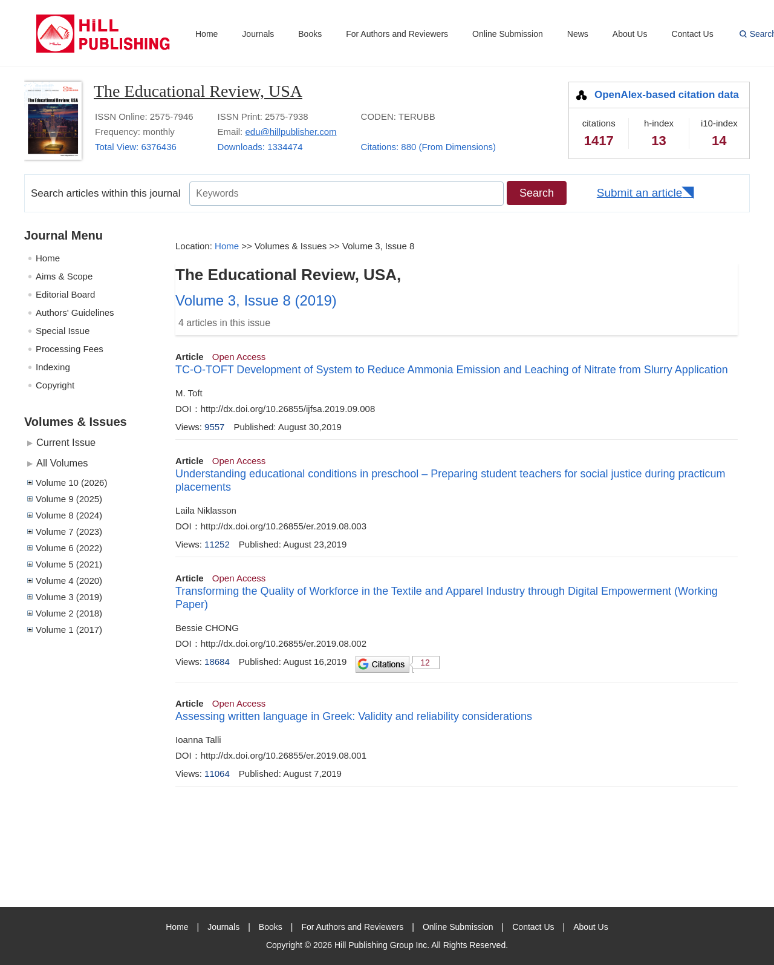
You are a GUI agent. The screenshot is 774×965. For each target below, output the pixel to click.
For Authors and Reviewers (397, 34)
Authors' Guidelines (75, 312)
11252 (217, 544)
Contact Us (692, 34)
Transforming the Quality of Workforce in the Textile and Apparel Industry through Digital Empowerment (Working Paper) (446, 597)
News (577, 34)
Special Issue (62, 330)
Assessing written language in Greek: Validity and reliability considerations (353, 716)
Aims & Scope (64, 276)
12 (425, 662)
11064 (217, 773)
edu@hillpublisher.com (290, 131)
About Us (630, 34)
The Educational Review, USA (198, 91)
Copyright (55, 385)
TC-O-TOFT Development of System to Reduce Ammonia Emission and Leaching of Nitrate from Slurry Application (451, 370)
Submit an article (640, 192)
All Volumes (62, 462)
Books (310, 34)
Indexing (53, 367)
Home (206, 34)
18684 (217, 661)
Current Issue (66, 442)
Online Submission (507, 34)
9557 (214, 427)
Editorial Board (65, 294)
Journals (258, 34)
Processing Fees (69, 349)
